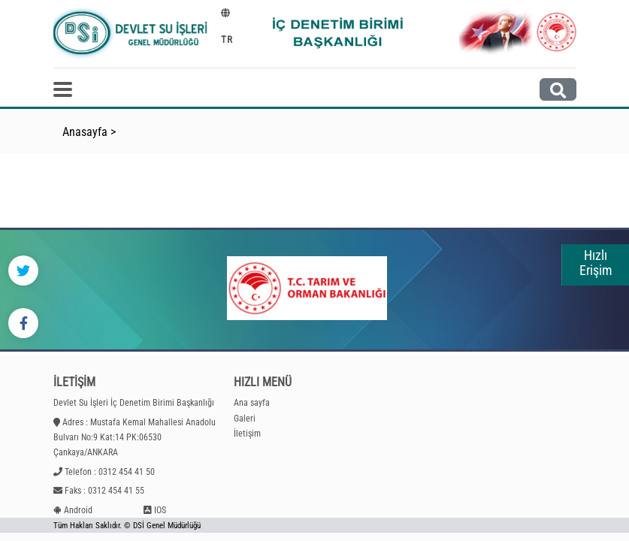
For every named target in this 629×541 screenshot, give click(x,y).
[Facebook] (23, 323)
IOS (160, 510)
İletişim (247, 433)
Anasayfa (84, 132)
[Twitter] (23, 270)
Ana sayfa (252, 402)
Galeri (245, 418)
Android (78, 510)
